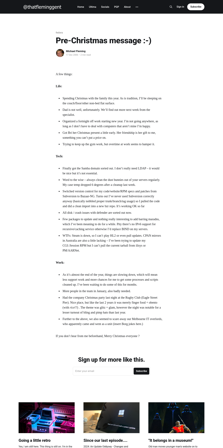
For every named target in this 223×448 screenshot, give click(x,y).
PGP (116, 6)
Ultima (92, 6)
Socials (105, 6)
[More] (137, 7)
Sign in (180, 6)
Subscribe (195, 6)
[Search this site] (170, 6)
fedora (59, 32)
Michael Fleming (75, 51)
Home (80, 6)
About (127, 6)
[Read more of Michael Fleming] (60, 53)
